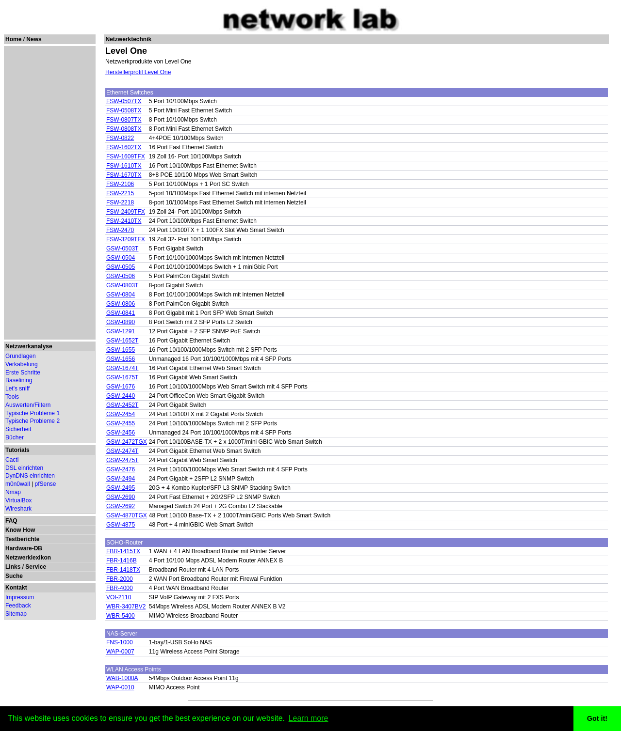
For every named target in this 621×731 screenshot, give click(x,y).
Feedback (18, 605)
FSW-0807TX (123, 119)
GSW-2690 (120, 497)
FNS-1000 (119, 642)
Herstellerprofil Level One (138, 72)
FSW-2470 (120, 230)
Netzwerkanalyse (28, 346)
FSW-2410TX (123, 221)
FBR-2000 (119, 578)
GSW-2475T (122, 460)
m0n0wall (17, 484)
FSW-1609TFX (125, 156)
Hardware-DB (23, 548)
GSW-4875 (120, 524)
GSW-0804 (120, 294)
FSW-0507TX (123, 101)
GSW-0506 (120, 276)
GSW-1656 (120, 359)
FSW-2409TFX (125, 211)
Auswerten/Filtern (27, 405)
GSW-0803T (122, 285)
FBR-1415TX (123, 551)
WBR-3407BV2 (126, 606)
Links (12, 566)
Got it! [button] (597, 718)
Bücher (14, 437)
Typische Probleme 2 (32, 421)
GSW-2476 (120, 469)
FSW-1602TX (123, 147)
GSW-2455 (120, 423)
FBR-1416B (121, 560)
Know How (20, 530)
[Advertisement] (49, 192)
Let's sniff (17, 388)
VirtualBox (18, 500)
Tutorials (17, 450)
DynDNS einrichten (30, 475)
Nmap (13, 492)
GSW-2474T (122, 451)
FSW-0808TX (123, 128)
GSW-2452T (122, 405)
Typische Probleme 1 (32, 413)
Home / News (23, 39)
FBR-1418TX (123, 569)
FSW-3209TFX (125, 239)
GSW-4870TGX (126, 515)
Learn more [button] (308, 718)
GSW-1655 (120, 349)
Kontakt (16, 587)
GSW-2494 (120, 478)
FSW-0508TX (123, 110)
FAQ (11, 520)
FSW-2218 (120, 202)
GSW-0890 (120, 322)
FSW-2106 (120, 184)
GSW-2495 (120, 487)
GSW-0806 (120, 303)
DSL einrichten (24, 468)
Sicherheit (18, 429)
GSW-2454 (120, 414)
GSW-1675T (122, 377)
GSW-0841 (120, 313)
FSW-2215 (120, 193)
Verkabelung (21, 364)
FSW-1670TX (123, 174)
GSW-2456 (120, 432)
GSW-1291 (120, 331)
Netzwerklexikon (28, 557)
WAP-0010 (120, 687)
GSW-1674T (122, 368)
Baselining (18, 380)
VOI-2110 (118, 597)
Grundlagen (20, 356)
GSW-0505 (120, 267)
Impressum (19, 597)
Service (35, 566)
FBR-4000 (119, 588)
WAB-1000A (122, 678)
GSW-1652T (122, 340)
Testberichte (22, 539)
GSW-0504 (120, 257)
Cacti (11, 459)
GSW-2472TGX (126, 441)
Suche (14, 576)
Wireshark (18, 508)
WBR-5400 (120, 615)
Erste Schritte (22, 372)
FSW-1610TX (123, 165)
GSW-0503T (122, 248)
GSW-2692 (120, 506)
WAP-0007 (120, 651)
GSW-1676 (120, 386)
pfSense (45, 484)
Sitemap (16, 613)
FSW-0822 (120, 138)
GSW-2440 (120, 395)
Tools (12, 396)
